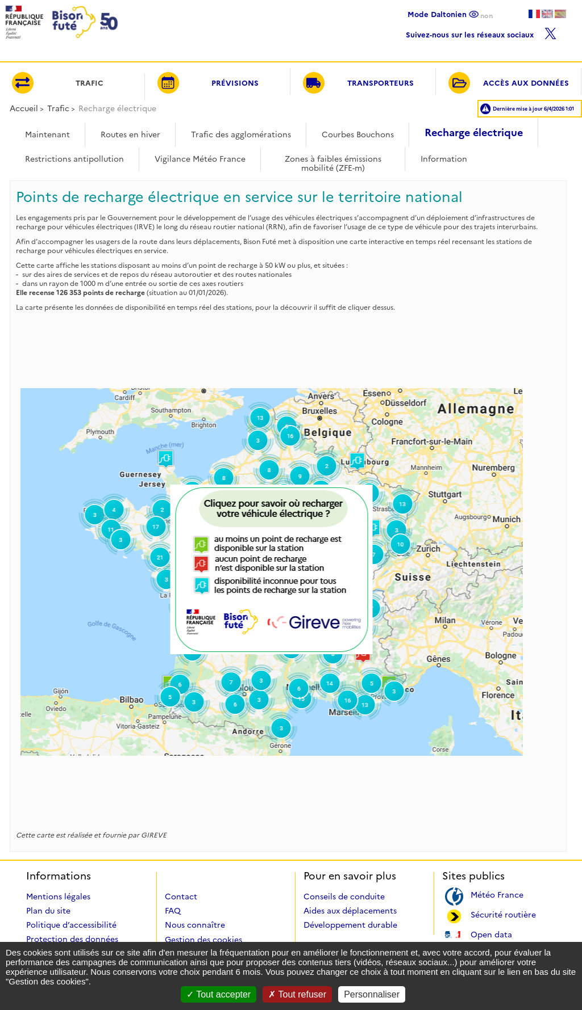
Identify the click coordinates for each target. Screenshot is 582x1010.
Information (444, 159)
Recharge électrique (474, 133)
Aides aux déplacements (350, 911)
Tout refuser (297, 994)
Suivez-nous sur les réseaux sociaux (481, 32)
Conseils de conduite (344, 896)
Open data (491, 933)
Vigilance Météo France (200, 159)
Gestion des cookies (203, 940)
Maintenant (47, 134)
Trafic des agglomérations (241, 134)
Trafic (58, 108)
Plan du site (48, 911)
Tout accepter (218, 994)
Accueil (24, 108)
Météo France (497, 894)
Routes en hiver (130, 134)
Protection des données (72, 939)
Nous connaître (195, 925)
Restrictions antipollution (74, 159)
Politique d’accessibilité (71, 925)
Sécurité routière (503, 914)
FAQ (173, 911)
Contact (181, 896)
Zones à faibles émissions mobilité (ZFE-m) (333, 160)
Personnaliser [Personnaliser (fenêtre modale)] (372, 994)
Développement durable (350, 925)
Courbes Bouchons (358, 134)
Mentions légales (58, 896)
